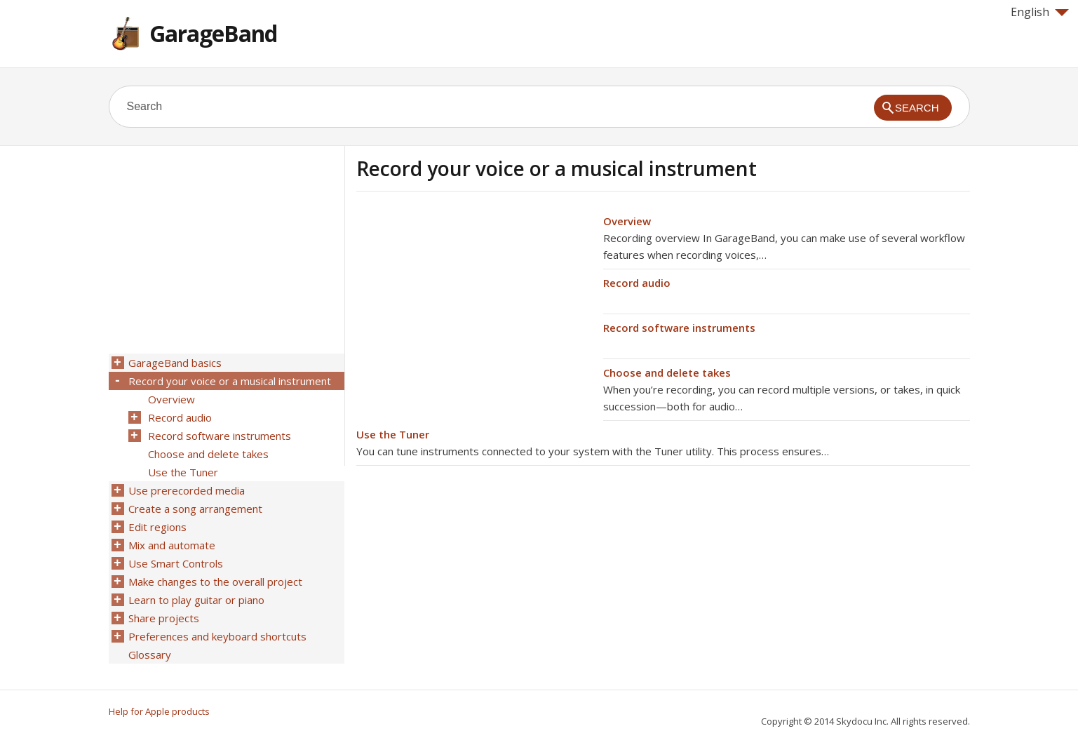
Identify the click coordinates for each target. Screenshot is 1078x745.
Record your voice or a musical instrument (229, 381)
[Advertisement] (474, 311)
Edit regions (157, 527)
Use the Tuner (392, 434)
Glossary (149, 654)
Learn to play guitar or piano (196, 600)
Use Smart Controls (175, 563)
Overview (627, 221)
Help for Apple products (159, 711)
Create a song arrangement (195, 509)
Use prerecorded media (186, 490)
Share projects (163, 618)
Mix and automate (171, 545)
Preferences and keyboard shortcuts (217, 636)
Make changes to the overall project (215, 582)
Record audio (637, 283)
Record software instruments (679, 328)
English (1040, 12)
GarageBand (213, 33)
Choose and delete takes (667, 372)
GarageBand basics (175, 363)
